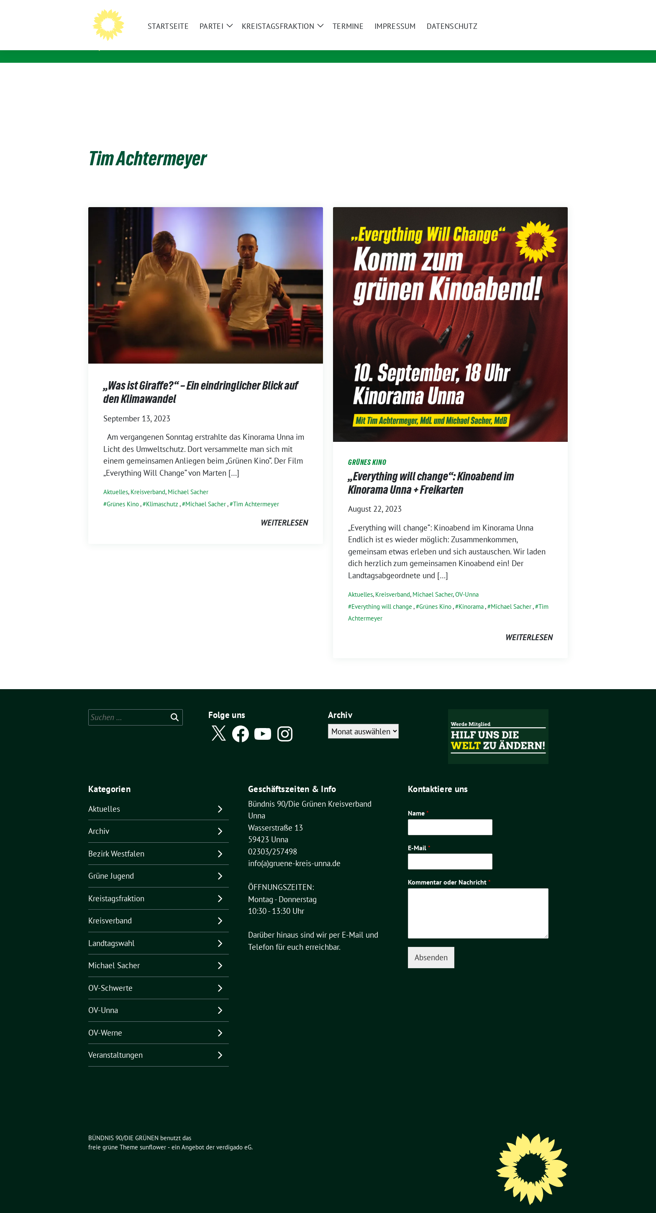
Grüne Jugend (111, 863)
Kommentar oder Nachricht (449, 869)
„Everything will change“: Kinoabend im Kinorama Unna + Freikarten (431, 469)
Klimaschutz (162, 491)
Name (418, 800)
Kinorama (471, 594)
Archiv (98, 818)
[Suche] (541, 8)
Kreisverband (148, 479)
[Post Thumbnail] (205, 272)
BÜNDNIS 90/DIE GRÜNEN (169, 34)
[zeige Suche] (553, 8)
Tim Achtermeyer (256, 491)
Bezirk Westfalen (116, 841)
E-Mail (419, 835)
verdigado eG (233, 1134)
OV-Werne (105, 1020)
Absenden (431, 944)
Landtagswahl (111, 930)
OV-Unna (467, 581)
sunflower (153, 1134)
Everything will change (381, 594)
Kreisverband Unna (155, 46)
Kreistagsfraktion (116, 885)
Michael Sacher (188, 479)
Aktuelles (115, 479)
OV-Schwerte (110, 975)
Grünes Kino (123, 491)
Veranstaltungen (115, 1042)
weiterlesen (284, 510)
